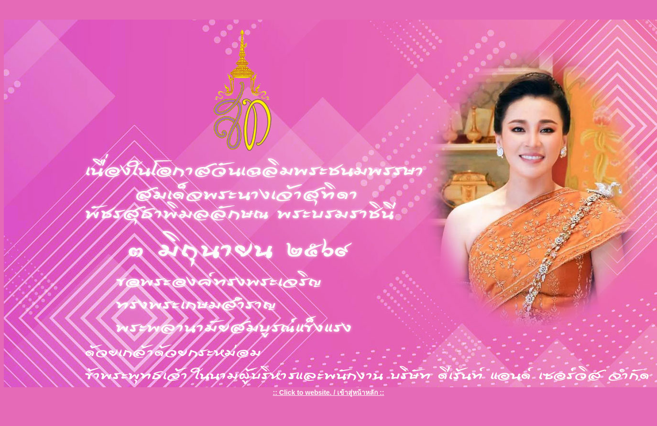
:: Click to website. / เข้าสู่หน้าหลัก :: (328, 392)
